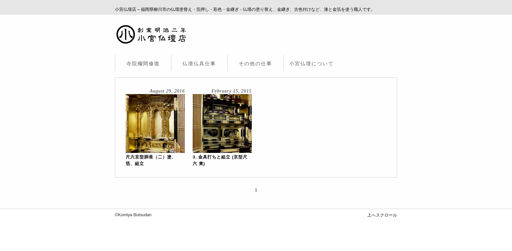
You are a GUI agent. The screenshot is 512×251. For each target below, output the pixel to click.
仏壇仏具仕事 (199, 63)
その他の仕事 (255, 63)
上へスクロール (382, 215)
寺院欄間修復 (143, 63)
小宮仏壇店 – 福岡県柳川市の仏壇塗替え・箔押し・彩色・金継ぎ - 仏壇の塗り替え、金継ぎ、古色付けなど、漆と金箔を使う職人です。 (245, 9)
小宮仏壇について (311, 63)
